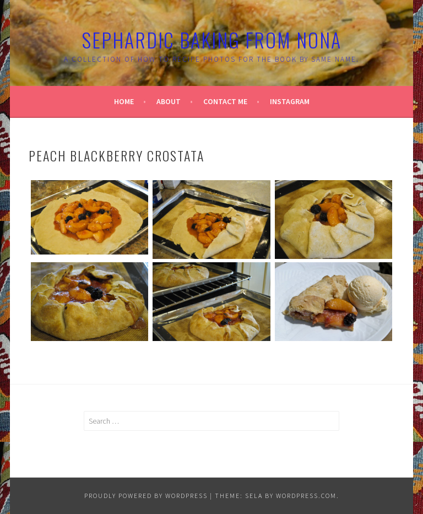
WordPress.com (306, 495)
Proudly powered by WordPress (146, 495)
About (168, 101)
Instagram (290, 101)
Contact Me (225, 101)
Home (124, 101)
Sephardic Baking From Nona (211, 39)
